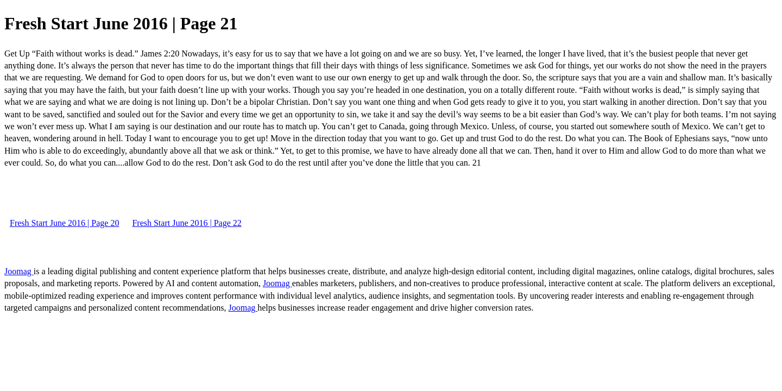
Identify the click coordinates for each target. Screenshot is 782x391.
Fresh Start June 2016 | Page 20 (64, 223)
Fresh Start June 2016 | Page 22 (186, 223)
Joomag (19, 271)
